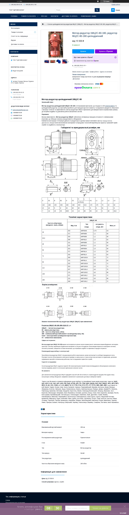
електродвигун (110, 106)
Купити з (106, 51)
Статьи (8, 500)
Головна (14, 16)
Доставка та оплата (69, 16)
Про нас (44, 16)
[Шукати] (97, 10)
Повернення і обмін (88, 16)
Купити (83, 51)
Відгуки (13, 40)
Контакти (54, 16)
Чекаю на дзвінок (100, 508)
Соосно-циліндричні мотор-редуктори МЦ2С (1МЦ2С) (65, 24)
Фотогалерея (15, 28)
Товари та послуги (28, 16)
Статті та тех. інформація (19, 36)
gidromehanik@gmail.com (20, 110)
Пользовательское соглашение (15, 502)
